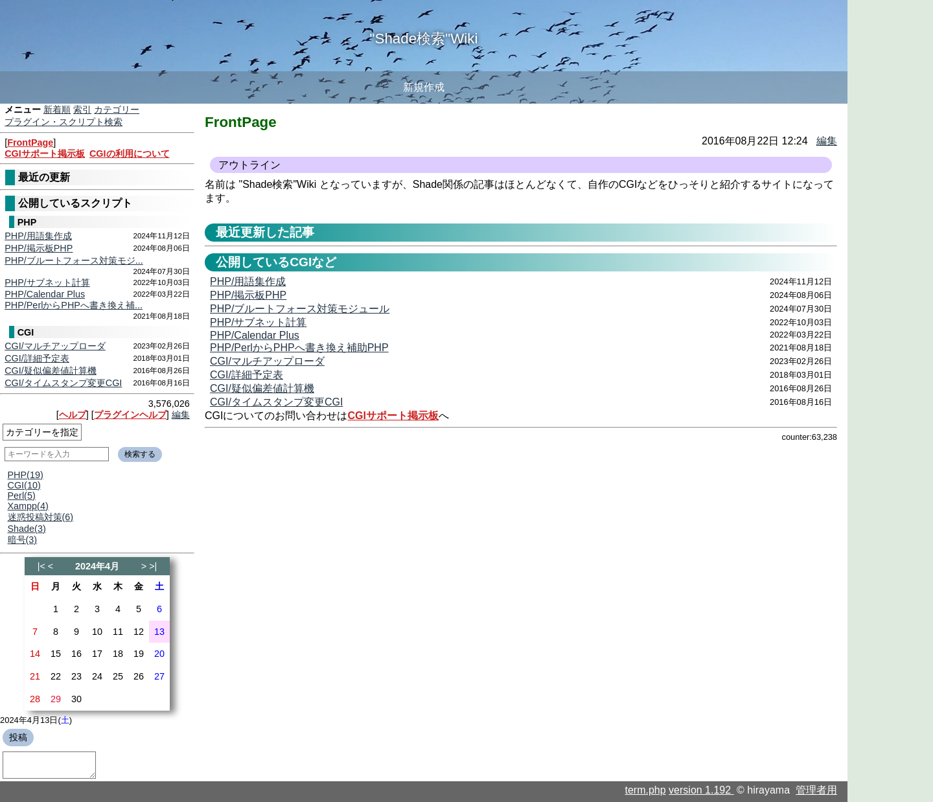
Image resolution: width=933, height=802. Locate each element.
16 (76, 653)
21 (35, 676)
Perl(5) (22, 495)
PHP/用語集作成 (38, 236)
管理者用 (816, 790)
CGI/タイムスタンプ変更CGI (63, 383)
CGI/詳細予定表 (37, 358)
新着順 (57, 109)
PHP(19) (25, 475)
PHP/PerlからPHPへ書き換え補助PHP (299, 347)
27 (159, 676)
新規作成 (423, 87)
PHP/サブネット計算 (47, 282)
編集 (181, 414)
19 (138, 653)
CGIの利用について (129, 153)
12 (138, 631)
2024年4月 (97, 566)
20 (159, 653)
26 (138, 676)
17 (97, 653)
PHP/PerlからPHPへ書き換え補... (74, 305)
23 (76, 676)
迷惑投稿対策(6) (41, 517)
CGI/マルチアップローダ (55, 346)
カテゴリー (116, 109)
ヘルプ (72, 414)
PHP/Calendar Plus (45, 294)
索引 (82, 109)
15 (56, 653)
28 (35, 699)
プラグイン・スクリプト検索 (63, 122)
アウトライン (249, 164)
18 (118, 653)
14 (35, 653)
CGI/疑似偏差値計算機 (51, 370)
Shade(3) (27, 528)
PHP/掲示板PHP (39, 248)
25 (118, 676)
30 (76, 699)
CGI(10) (24, 485)
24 (97, 676)
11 (118, 631)
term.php (645, 790)
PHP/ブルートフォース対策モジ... (74, 260)
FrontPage (30, 142)
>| (153, 566)
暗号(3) (23, 539)
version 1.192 (701, 790)
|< (41, 566)
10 (97, 631)
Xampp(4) (28, 506)
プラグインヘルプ (130, 414)
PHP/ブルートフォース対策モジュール (299, 308)
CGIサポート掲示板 (45, 153)
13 (159, 631)
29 (56, 699)
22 (56, 676)
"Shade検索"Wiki (424, 38)
